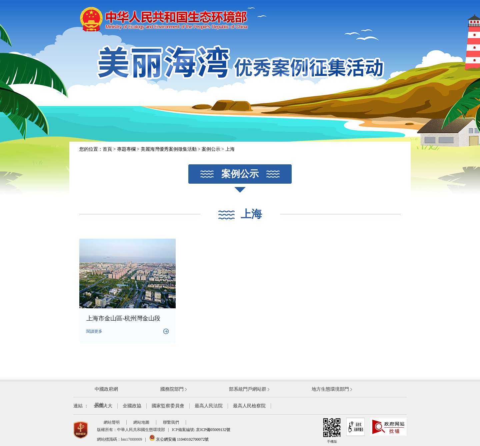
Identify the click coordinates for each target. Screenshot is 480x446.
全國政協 (132, 405)
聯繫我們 (171, 422)
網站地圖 (141, 422)
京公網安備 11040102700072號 (179, 439)
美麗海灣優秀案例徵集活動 (169, 149)
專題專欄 (126, 149)
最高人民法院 (209, 405)
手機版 (332, 430)
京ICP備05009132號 (213, 429)
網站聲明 (112, 422)
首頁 (107, 149)
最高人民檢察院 (249, 405)
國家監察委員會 (168, 405)
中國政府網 (106, 389)
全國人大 (103, 405)
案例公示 (211, 149)
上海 (230, 149)
